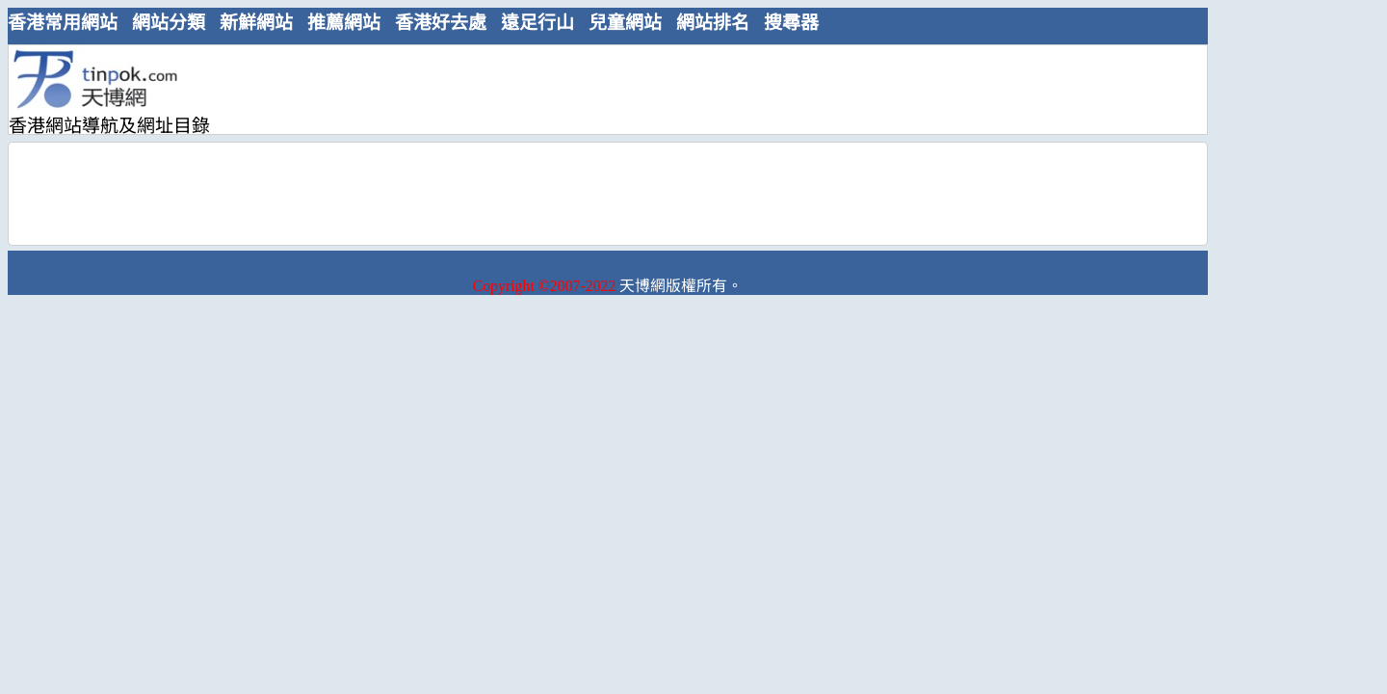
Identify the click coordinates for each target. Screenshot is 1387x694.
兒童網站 (625, 23)
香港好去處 (440, 23)
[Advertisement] (600, 88)
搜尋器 (791, 23)
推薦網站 (343, 23)
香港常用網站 (63, 23)
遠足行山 (537, 23)
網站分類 (168, 23)
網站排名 (712, 23)
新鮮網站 (256, 23)
